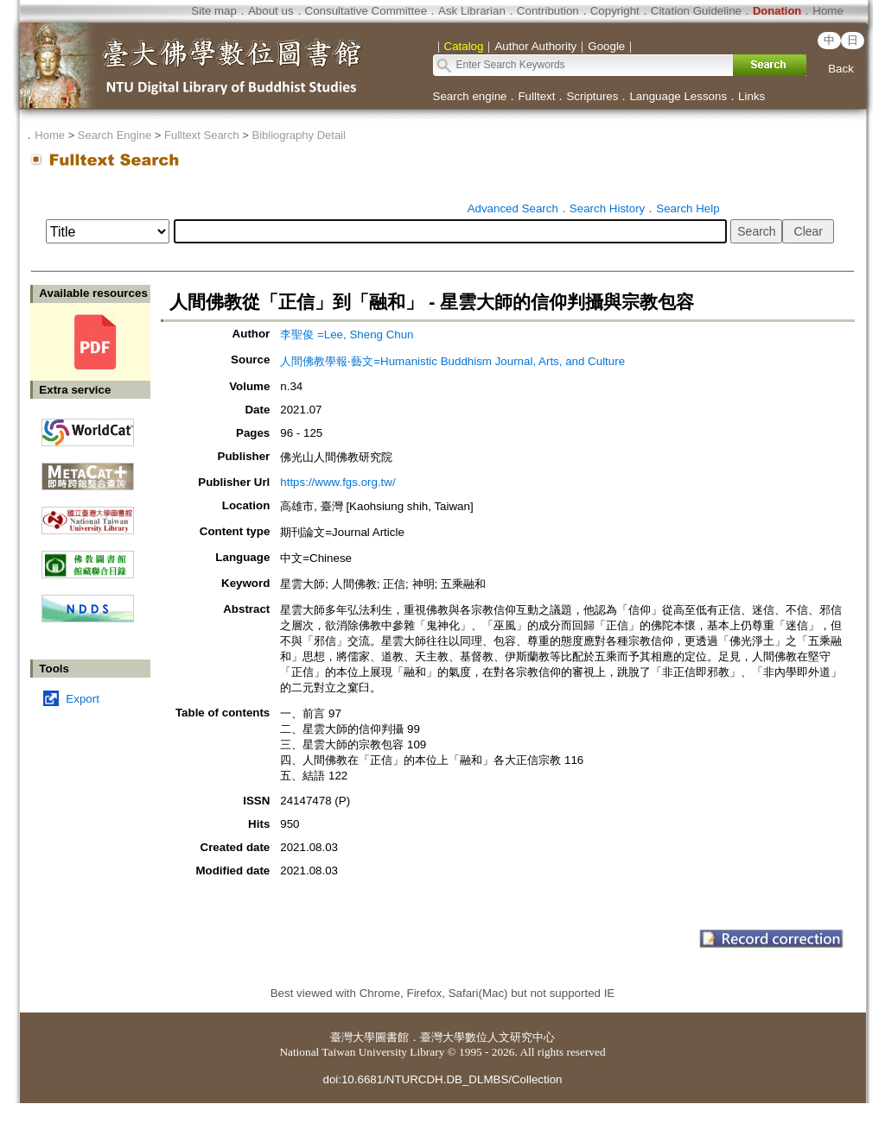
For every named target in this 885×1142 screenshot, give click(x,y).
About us (271, 10)
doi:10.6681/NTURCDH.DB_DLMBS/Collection (442, 1079)
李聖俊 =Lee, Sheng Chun (346, 334)
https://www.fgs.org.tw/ (337, 482)
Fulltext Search (201, 135)
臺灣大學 (352, 1037)
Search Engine (114, 135)
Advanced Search (513, 208)
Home (828, 10)
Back (841, 68)
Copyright (615, 10)
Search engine (470, 96)
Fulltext (536, 96)
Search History (607, 208)
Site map (214, 10)
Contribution (548, 10)
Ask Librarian (472, 10)
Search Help (687, 208)
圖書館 (392, 1037)
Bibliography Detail (299, 135)
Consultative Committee (366, 10)
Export (82, 698)
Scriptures (592, 96)
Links (751, 96)
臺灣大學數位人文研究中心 (487, 1037)
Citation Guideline (696, 10)
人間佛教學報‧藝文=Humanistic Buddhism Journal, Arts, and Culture (452, 361)
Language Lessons (678, 96)
